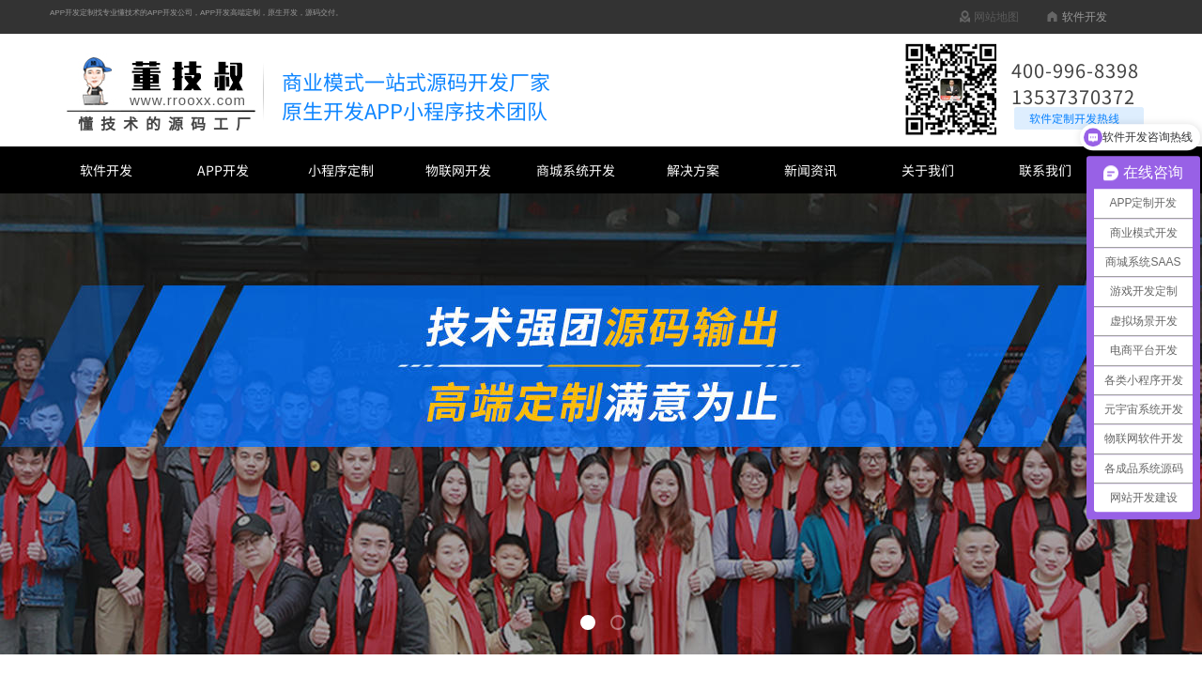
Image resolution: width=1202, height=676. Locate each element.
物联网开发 (458, 170)
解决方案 (693, 170)
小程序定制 (341, 170)
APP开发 (223, 170)
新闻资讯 (810, 170)
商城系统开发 (575, 170)
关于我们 (928, 170)
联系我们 (1045, 170)
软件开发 (106, 170)
